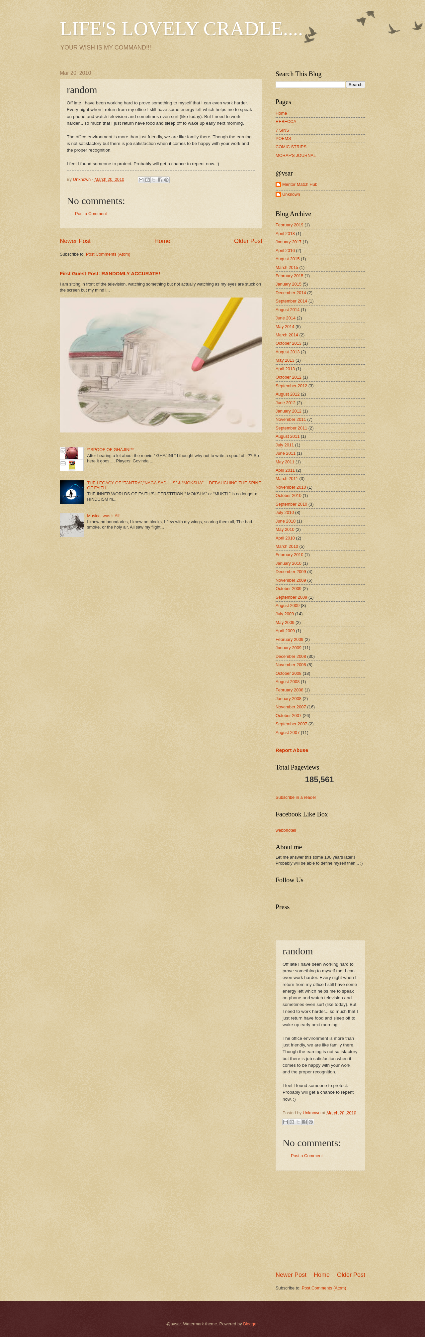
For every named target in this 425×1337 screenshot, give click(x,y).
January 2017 (288, 241)
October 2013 (288, 343)
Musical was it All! (104, 515)
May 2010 (285, 529)
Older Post (248, 241)
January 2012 (288, 411)
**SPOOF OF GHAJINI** (110, 449)
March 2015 (287, 267)
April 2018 (285, 233)
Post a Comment (91, 213)
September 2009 (291, 597)
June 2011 (286, 453)
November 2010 (291, 487)
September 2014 (291, 301)
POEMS (283, 138)
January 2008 (288, 698)
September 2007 (291, 723)
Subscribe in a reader (296, 797)
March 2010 (287, 546)
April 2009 (285, 630)
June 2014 (286, 317)
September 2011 (291, 427)
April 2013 (285, 368)
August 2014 (287, 309)
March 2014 (287, 334)
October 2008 (288, 673)
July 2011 (285, 444)
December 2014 (291, 292)
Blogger (250, 1323)
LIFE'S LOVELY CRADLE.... (181, 29)
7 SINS (282, 130)
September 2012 (291, 385)
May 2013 (285, 360)
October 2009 (288, 588)
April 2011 (285, 470)
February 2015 (289, 275)
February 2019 (289, 224)
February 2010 (289, 554)
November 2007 (291, 706)
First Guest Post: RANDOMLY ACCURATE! (110, 273)
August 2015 (287, 258)
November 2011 (291, 419)
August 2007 (287, 732)
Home (162, 241)
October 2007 (288, 715)
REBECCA (286, 121)
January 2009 (288, 647)
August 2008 (287, 681)
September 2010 (291, 504)
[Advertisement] (325, 1220)
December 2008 (291, 656)
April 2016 (285, 250)
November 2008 (291, 664)
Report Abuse (292, 750)
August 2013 (287, 351)
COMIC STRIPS (291, 146)
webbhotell (286, 830)
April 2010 (285, 538)
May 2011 (285, 461)
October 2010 (288, 495)
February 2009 (289, 639)
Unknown (291, 194)
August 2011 (287, 436)
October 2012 (288, 377)
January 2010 (288, 563)
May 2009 (285, 622)
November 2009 (291, 580)
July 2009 (285, 613)
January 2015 (288, 284)
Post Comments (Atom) (108, 254)
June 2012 (286, 402)
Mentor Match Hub (299, 184)
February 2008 (289, 689)
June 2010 (286, 521)
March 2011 (287, 478)
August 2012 (287, 394)
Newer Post (75, 241)
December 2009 (291, 571)
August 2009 (287, 605)
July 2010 (285, 512)
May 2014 (285, 326)
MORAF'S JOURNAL (296, 155)
